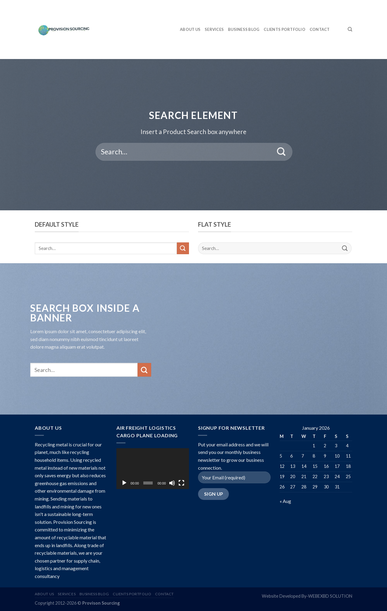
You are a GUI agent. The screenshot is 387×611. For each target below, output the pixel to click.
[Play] (124, 483)
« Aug (285, 501)
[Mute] (172, 483)
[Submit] (281, 152)
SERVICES (214, 29)
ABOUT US (190, 29)
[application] (152, 468)
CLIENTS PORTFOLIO (284, 29)
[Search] (350, 29)
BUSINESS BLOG (243, 29)
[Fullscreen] (181, 483)
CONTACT (320, 29)
